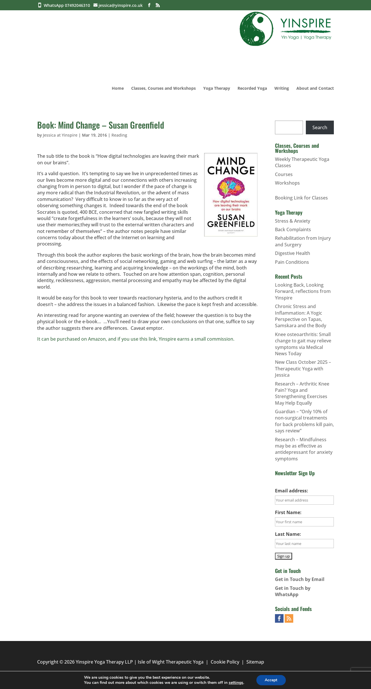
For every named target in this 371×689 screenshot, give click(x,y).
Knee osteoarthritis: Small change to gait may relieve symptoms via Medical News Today (303, 344)
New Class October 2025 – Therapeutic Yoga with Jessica (303, 368)
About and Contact (315, 88)
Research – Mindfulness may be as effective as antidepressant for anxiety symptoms (303, 449)
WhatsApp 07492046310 (68, 5)
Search (319, 127)
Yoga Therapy (216, 88)
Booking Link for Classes (301, 198)
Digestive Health (292, 253)
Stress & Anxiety (292, 221)
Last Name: (288, 534)
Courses (284, 174)
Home (118, 88)
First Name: (288, 512)
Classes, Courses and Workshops (163, 88)
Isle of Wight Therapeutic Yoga (171, 662)
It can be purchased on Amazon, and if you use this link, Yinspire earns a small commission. (135, 339)
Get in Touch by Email (299, 579)
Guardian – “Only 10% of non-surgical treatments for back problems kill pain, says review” (304, 421)
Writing (281, 88)
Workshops (287, 183)
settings (236, 682)
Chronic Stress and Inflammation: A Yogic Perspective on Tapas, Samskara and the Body (300, 316)
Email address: (291, 491)
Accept (271, 680)
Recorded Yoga (252, 88)
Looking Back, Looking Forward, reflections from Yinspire (303, 291)
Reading (119, 135)
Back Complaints (293, 229)
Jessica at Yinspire (60, 135)
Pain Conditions (292, 262)
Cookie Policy (225, 662)
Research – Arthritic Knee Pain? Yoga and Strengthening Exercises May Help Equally (302, 393)
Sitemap (255, 662)
